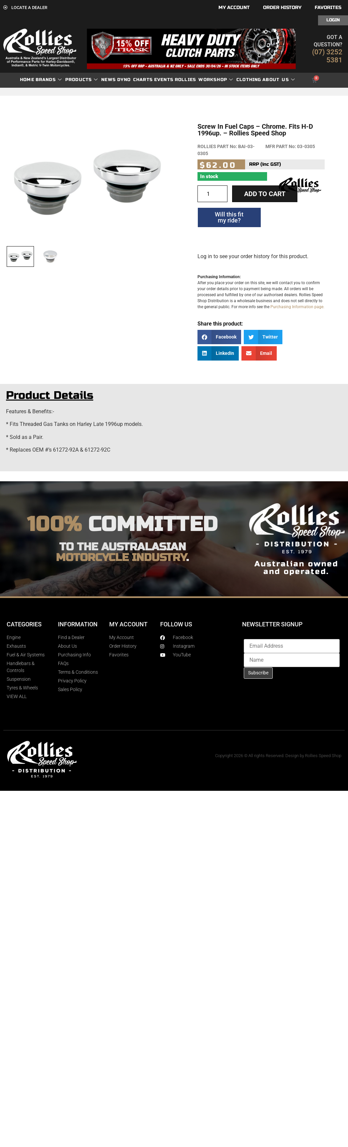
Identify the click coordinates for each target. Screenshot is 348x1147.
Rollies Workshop (204, 80)
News (108, 79)
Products (81, 80)
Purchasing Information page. (297, 307)
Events (164, 79)
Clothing (248, 79)
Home (27, 79)
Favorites (328, 7)
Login (333, 20)
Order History (282, 7)
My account (234, 7)
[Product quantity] (212, 193)
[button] (219, 337)
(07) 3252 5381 (327, 56)
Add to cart (264, 194)
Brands (49, 80)
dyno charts (135, 79)
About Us (278, 80)
